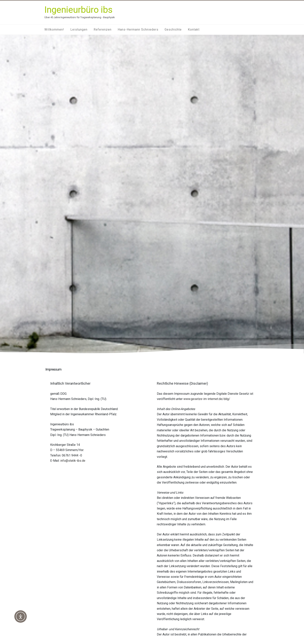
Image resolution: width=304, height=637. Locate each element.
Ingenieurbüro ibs (78, 9)
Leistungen (78, 29)
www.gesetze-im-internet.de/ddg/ (206, 399)
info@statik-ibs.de (72, 460)
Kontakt (194, 29)
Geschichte (173, 29)
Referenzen (102, 29)
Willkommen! (54, 29)
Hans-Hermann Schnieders (138, 29)
